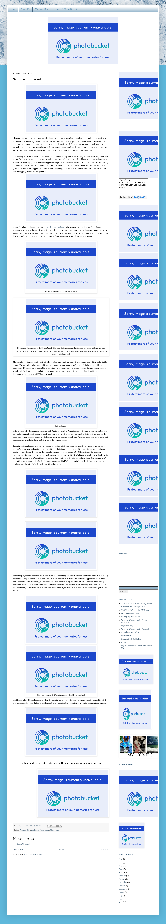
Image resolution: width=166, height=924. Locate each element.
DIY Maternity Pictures (130, 615)
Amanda (23, 830)
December (123, 884)
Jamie (42, 830)
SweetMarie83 (27, 826)
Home (13, 9)
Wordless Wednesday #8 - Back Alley (136, 631)
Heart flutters (126, 638)
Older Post (104, 850)
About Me (25, 9)
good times (35, 830)
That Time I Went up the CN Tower (135, 612)
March (121, 874)
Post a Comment (23, 844)
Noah (57, 830)
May (120, 867)
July (120, 861)
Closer (123, 644)
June (120, 864)
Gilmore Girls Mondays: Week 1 (134, 609)
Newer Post (18, 850)
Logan (47, 830)
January (122, 881)
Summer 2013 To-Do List (65, 9)
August (121, 894)
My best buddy (127, 628)
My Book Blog (42, 9)
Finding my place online (130, 618)
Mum (52, 830)
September (123, 891)
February (122, 878)
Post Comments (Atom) (33, 854)
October (122, 887)
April (121, 871)
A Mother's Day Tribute (130, 634)
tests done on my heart (54, 227)
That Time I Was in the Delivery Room (136, 605)
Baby (28, 830)
